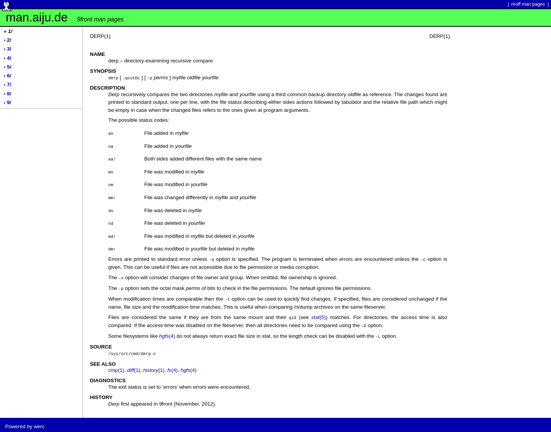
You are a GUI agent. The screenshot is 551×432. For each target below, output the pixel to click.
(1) (116, 367)
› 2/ (7, 40)
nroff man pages (528, 4)
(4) (167, 333)
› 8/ (7, 94)
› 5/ (7, 67)
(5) (318, 315)
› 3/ (7, 49)
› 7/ (7, 84)
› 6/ (7, 76)
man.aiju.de (65, 17)
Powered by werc (24, 423)
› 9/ (7, 102)
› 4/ (7, 58)
